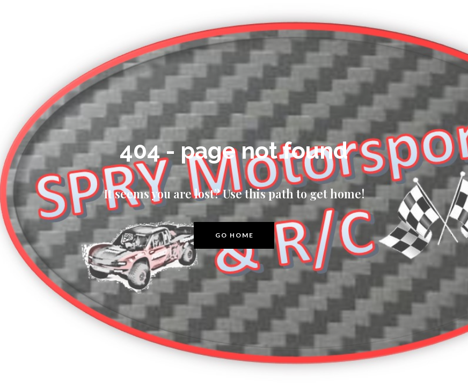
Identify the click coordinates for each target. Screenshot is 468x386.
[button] (234, 235)
